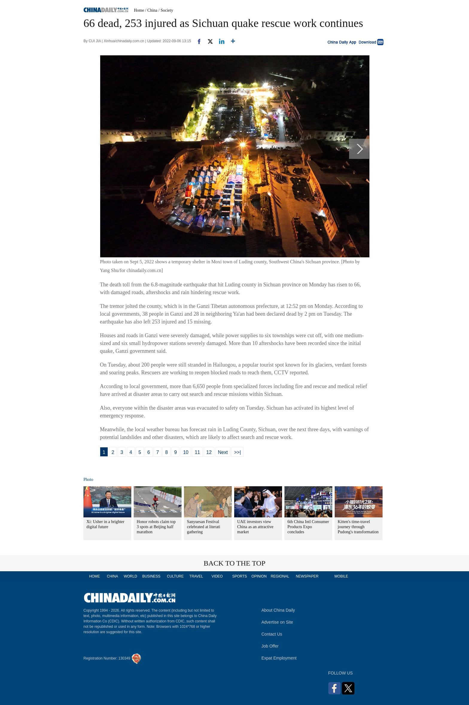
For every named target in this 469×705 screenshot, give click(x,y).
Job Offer (269, 646)
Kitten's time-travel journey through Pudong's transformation (358, 526)
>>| (237, 452)
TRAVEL (196, 576)
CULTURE (175, 576)
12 (209, 452)
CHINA (112, 576)
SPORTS (239, 576)
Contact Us (271, 634)
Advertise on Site (277, 622)
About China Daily (278, 610)
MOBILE (341, 576)
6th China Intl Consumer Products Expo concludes (308, 526)
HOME (94, 576)
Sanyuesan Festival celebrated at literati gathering (203, 526)
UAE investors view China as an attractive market (255, 526)
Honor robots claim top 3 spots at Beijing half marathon (156, 526)
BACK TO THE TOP (235, 563)
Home (139, 10)
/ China (151, 10)
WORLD (130, 576)
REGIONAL (280, 576)
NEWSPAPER (307, 576)
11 (197, 452)
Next (223, 452)
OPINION (259, 576)
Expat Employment (279, 658)
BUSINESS (151, 576)
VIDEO (217, 576)
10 (185, 452)
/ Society (166, 10)
